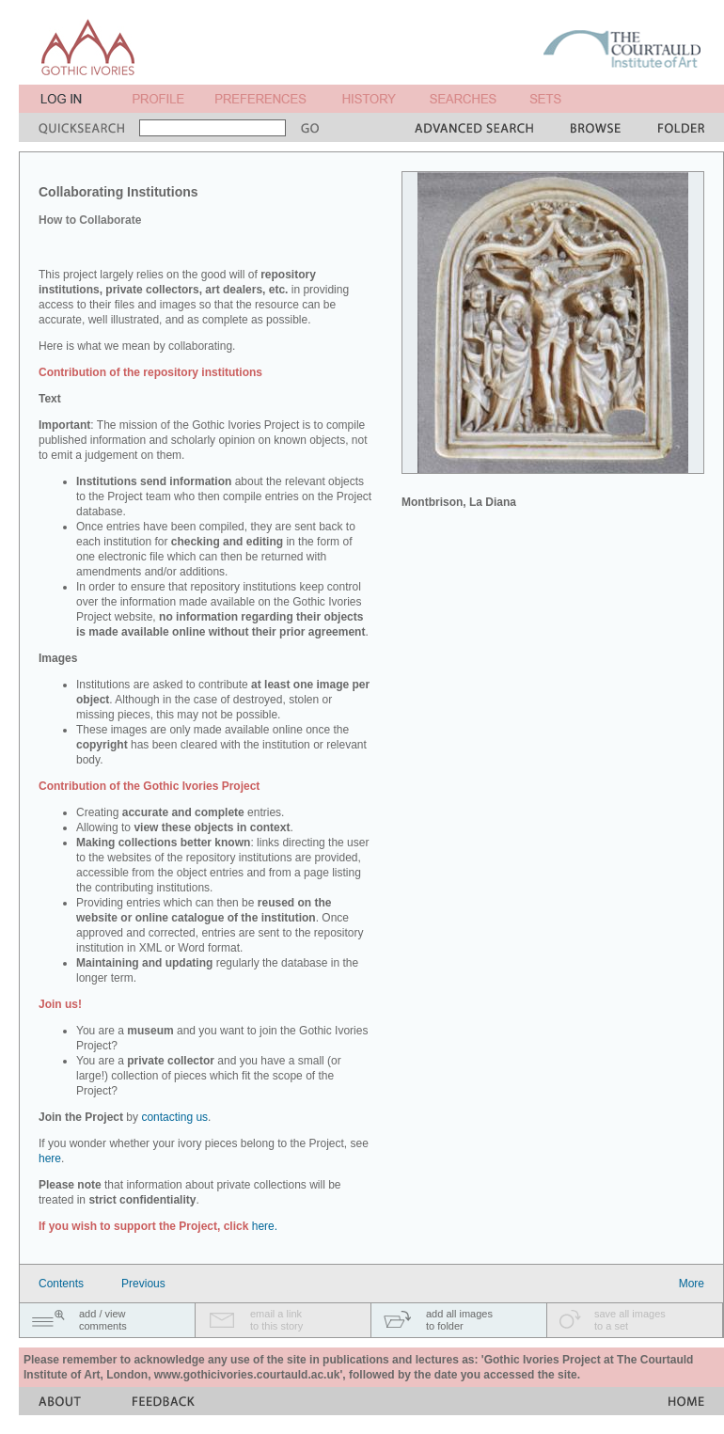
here (50, 1158)
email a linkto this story (276, 1320)
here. (264, 1226)
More (691, 1283)
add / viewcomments (103, 1320)
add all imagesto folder (459, 1320)
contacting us (174, 1117)
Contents (61, 1283)
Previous (143, 1283)
